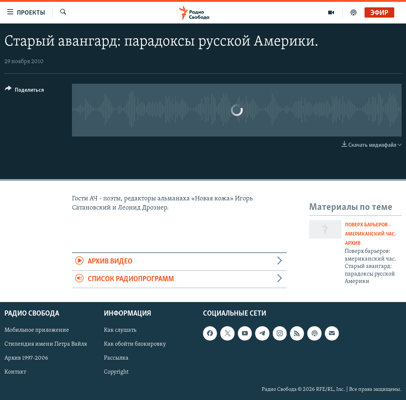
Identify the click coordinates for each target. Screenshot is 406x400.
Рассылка (116, 358)
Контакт (15, 372)
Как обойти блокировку (135, 345)
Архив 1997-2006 (26, 358)
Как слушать (120, 331)
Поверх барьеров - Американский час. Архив (370, 234)
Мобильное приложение (36, 331)
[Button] (24, 91)
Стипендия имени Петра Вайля (45, 345)
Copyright (116, 372)
